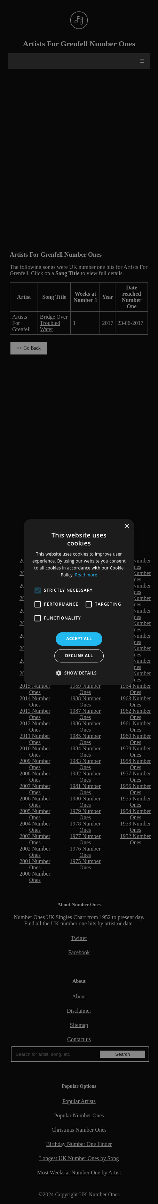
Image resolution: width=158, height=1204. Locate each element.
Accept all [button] (79, 639)
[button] (79, 672)
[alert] (79, 602)
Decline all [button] (79, 656)
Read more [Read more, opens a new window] (86, 575)
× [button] (126, 526)
